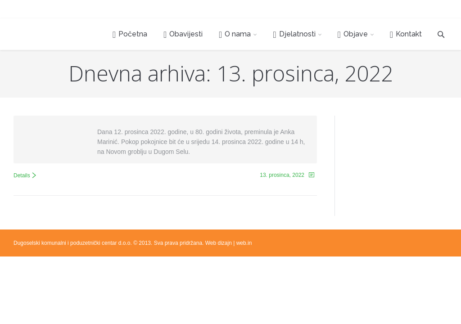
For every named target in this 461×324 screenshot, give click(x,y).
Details (22, 175)
